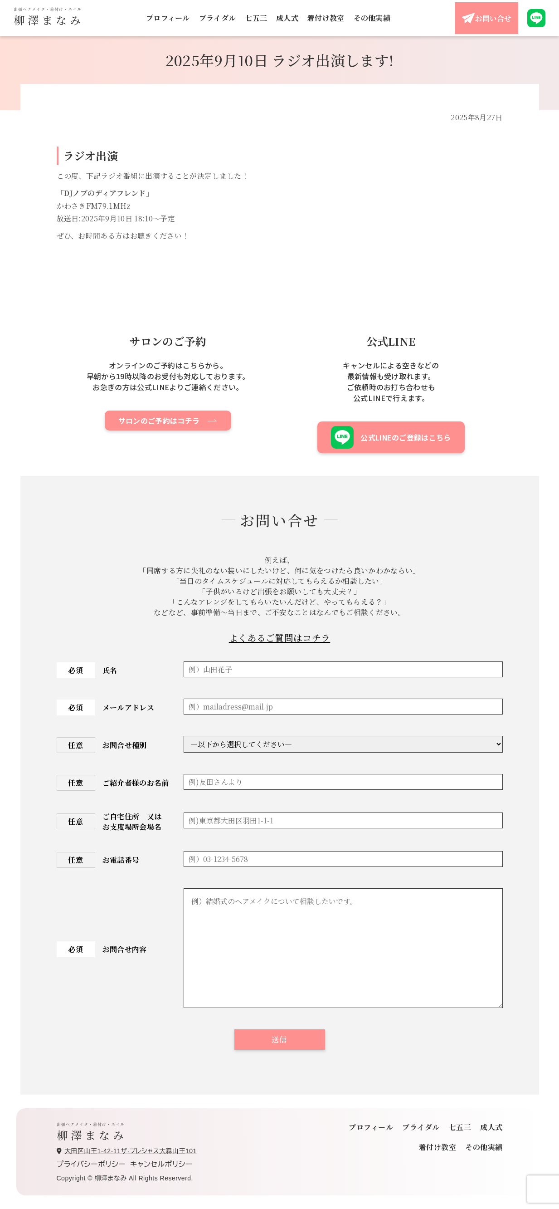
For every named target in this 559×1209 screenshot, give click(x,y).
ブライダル (217, 18)
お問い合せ (486, 18)
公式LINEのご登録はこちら (391, 437)
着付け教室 (326, 18)
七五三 (256, 18)
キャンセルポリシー (161, 1164)
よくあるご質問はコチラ (280, 637)
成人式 (287, 18)
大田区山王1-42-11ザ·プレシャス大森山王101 (127, 1151)
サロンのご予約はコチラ (159, 420)
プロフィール (168, 18)
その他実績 (372, 18)
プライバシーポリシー (91, 1164)
